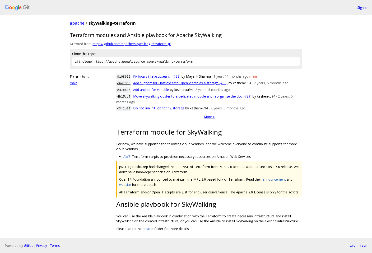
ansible (148, 228)
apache (77, 23)
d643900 (123, 83)
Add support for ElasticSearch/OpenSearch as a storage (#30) (180, 83)
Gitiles (28, 245)
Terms (55, 245)
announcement (274, 179)
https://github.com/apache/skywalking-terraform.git (132, 44)
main (73, 83)
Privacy (41, 245)
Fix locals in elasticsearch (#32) (157, 76)
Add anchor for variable (151, 89)
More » (209, 116)
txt (352, 245)
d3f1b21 (123, 108)
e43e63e (123, 90)
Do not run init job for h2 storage (158, 108)
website (125, 184)
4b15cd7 (123, 96)
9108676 (123, 77)
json (363, 245)
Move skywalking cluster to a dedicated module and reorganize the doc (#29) (192, 96)
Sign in (362, 7)
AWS (126, 156)
